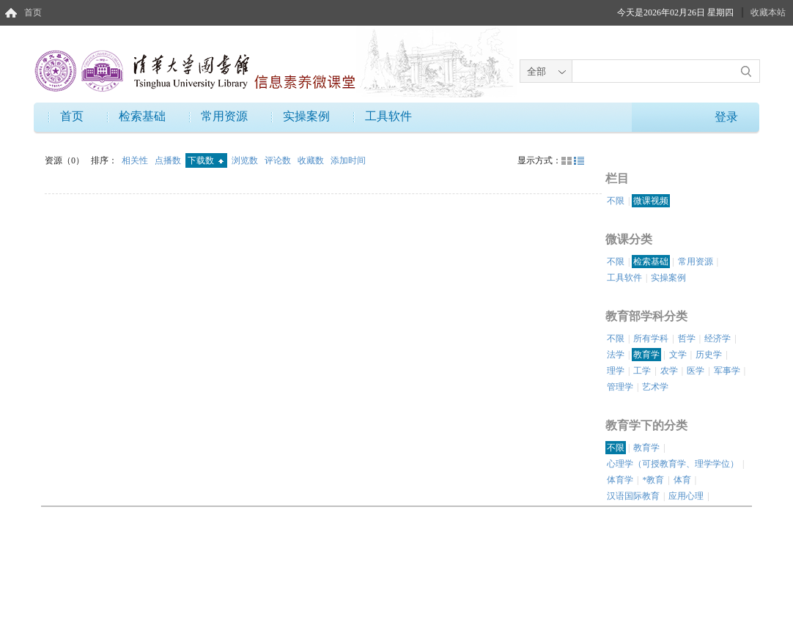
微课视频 (650, 201)
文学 (678, 354)
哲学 (687, 338)
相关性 (136, 160)
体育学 (620, 480)
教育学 (646, 354)
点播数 (169, 160)
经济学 (717, 338)
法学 (615, 354)
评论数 (279, 160)
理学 (615, 371)
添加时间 (348, 160)
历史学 (709, 354)
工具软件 (388, 116)
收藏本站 (768, 12)
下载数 (206, 160)
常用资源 (224, 116)
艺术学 (655, 387)
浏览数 (246, 160)
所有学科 (650, 338)
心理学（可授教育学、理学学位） (673, 464)
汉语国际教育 (633, 496)
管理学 (620, 387)
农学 (669, 371)
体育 (682, 480)
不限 (615, 201)
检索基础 (142, 116)
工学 (642, 371)
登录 (726, 117)
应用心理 (686, 496)
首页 (33, 12)
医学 (695, 371)
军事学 (727, 371)
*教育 (653, 480)
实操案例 (306, 116)
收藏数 (312, 160)
